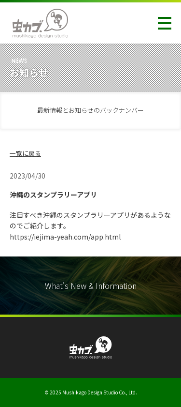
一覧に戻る (25, 153)
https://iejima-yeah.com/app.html (65, 236)
